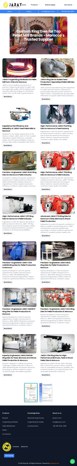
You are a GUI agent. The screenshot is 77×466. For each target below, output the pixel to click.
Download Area (33, 426)
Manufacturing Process (36, 418)
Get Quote (69, 5)
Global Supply (50, 5)
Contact (16, 447)
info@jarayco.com (59, 422)
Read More (8, 97)
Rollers (4, 430)
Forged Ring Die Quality (36, 422)
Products (35, 5)
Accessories (6, 434)
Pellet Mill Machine (8, 426)
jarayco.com (57, 418)
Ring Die (5, 418)
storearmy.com (54, 463)
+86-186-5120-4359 (59, 426)
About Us (24, 447)
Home (24, 5)
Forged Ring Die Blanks (10, 422)
